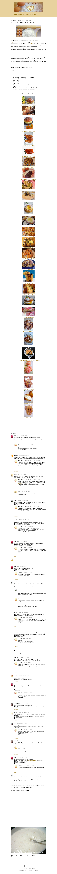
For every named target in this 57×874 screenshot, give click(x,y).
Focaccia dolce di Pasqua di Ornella (28, 105)
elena (15, 474)
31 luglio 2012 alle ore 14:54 (27, 729)
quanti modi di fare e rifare (23, 444)
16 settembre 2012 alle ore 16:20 (22, 757)
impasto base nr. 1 (15, 42)
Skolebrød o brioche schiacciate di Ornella (29, 215)
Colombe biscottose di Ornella (28, 145)
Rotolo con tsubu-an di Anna (28, 269)
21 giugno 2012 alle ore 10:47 (35, 506)
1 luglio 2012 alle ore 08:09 (21, 566)
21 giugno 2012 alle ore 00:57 (22, 474)
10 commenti (18, 857)
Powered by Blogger (28, 866)
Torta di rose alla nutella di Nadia (28, 201)
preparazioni (20, 483)
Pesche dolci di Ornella (28, 374)
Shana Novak (32, 868)
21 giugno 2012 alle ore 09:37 (23, 500)
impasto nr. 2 (17, 428)
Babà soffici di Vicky (28, 283)
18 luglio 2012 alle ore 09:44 (24, 675)
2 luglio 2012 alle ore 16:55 (23, 612)
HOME (15, 14)
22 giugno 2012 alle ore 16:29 (24, 519)
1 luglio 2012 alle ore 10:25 (27, 572)
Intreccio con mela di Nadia (28, 236)
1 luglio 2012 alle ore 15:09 (22, 581)
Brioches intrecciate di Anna (28, 389)
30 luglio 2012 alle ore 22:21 (23, 703)
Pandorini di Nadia (28, 190)
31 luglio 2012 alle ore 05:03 (24, 712)
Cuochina (20, 526)
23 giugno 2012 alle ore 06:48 (28, 526)
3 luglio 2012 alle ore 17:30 (27, 638)
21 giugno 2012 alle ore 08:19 (35, 460)
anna (15, 435)
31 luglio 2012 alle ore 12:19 (22, 723)
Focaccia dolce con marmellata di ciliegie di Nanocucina (28, 360)
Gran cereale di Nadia (28, 167)
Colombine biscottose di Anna (28, 156)
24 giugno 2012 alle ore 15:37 (22, 541)
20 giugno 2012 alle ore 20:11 (35, 444)
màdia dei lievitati (30, 43)
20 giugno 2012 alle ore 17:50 (22, 435)
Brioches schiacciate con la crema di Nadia (28, 225)
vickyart (16, 703)
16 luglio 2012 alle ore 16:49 (24, 657)
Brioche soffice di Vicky (28, 306)
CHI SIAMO (20, 14)
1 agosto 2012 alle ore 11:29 (22, 740)
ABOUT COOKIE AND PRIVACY (29, 14)
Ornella (15, 500)
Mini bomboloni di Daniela (28, 331)
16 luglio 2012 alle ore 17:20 (27, 662)
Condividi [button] (13, 427)
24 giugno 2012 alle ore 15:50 (28, 547)
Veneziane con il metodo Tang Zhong (28, 116)
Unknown (16, 455)
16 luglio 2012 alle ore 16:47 (23, 648)
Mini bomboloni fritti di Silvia (28, 258)
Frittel (27, 417)
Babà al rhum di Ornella (28, 403)
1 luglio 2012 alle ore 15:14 (26, 589)
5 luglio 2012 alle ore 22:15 (25, 491)
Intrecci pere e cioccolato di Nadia (28, 179)
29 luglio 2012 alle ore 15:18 (27, 692)
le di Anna (29, 417)
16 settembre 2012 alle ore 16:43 (28, 765)
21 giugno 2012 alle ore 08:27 (35, 479)
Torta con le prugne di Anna (28, 317)
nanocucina (16, 657)
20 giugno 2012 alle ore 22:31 (24, 455)
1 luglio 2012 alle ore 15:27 (27, 598)
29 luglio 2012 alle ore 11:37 (21, 683)
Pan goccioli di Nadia (28, 247)
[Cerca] (45, 3)
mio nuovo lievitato (32, 760)
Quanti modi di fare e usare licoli (23, 856)
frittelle (24, 545)
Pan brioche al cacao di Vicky (29, 294)
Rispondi (16, 471)
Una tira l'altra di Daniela (28, 345)
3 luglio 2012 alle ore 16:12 (23, 629)
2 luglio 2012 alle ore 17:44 (27, 617)
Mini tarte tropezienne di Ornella (28, 131)
